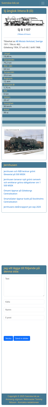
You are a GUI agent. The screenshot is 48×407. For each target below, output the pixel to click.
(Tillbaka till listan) (24, 34)
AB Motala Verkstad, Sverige (29, 41)
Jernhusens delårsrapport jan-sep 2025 (22, 206)
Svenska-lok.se (10, 3)
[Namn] (24, 309)
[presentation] (23, 328)
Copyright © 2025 (16, 396)
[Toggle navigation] (42, 3)
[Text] (24, 286)
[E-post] (24, 317)
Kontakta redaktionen (28, 402)
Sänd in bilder (21, 338)
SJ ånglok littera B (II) (18, 11)
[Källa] (24, 301)
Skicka (8, 338)
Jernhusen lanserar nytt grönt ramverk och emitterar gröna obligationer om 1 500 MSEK (22, 182)
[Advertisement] (24, 238)
